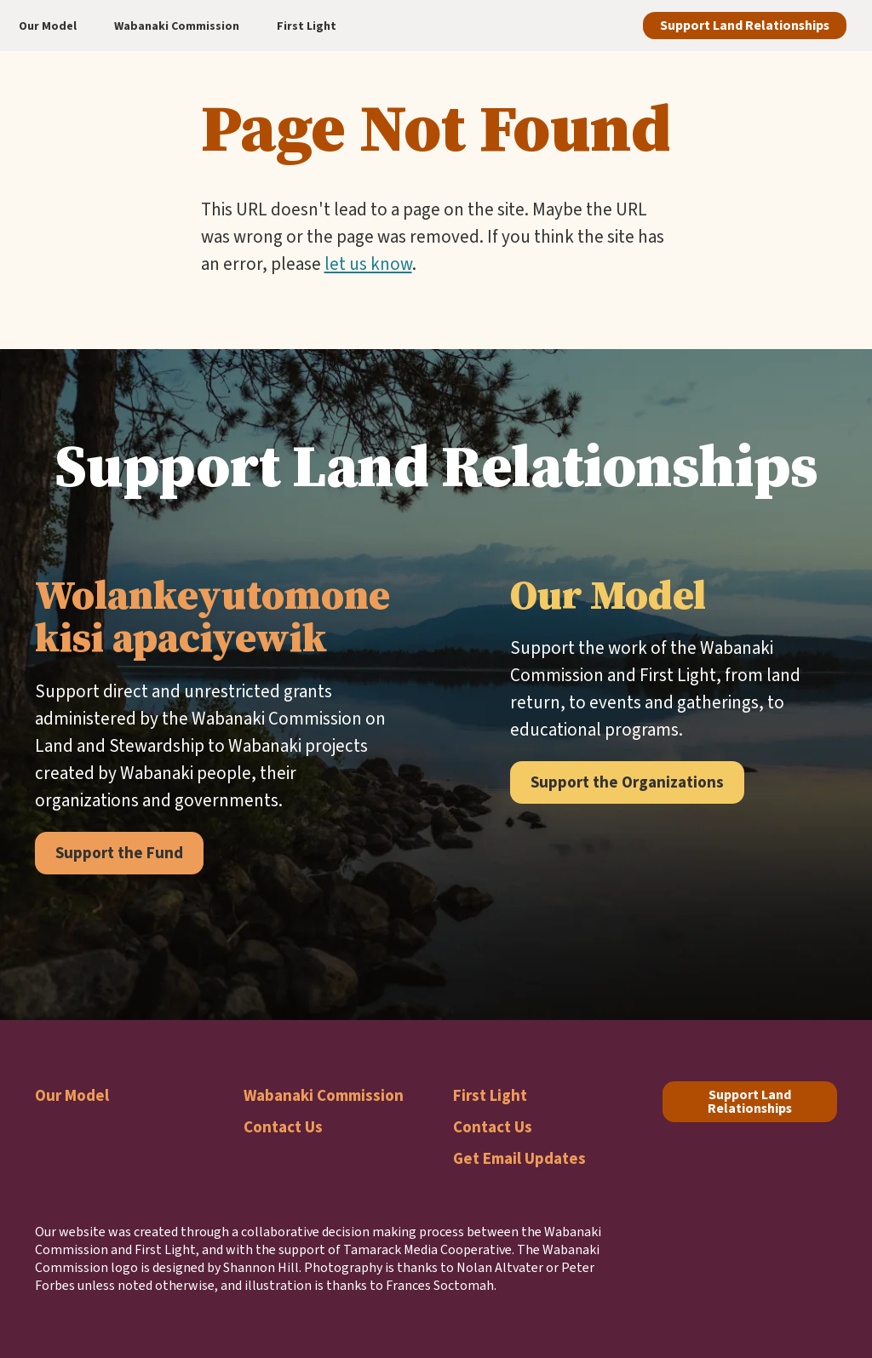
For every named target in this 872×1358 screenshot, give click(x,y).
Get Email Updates (519, 1158)
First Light (490, 1095)
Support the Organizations (627, 782)
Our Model (72, 1095)
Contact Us (283, 1126)
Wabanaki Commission (324, 1095)
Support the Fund (119, 852)
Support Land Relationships (744, 25)
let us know (368, 264)
